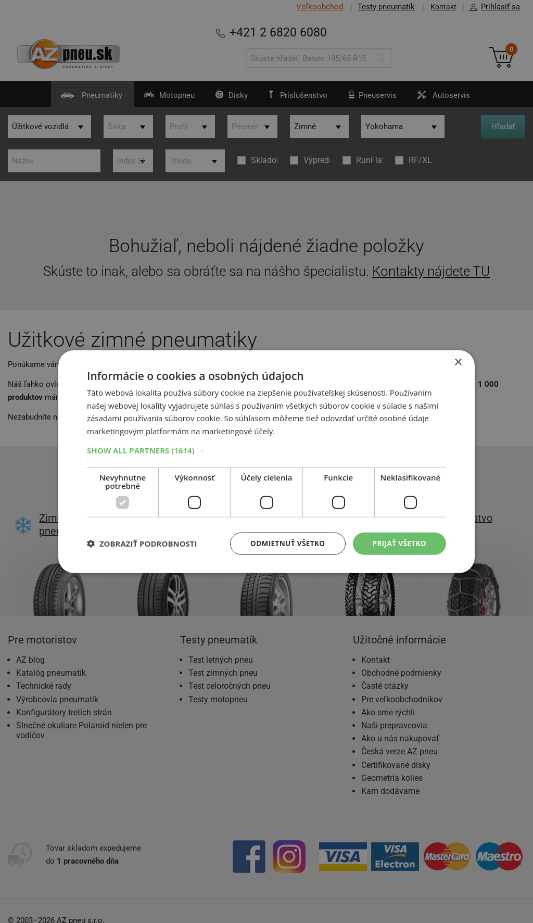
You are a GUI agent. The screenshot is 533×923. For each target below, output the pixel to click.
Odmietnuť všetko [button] (284, 543)
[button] (266, 449)
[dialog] (266, 461)
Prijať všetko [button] (398, 543)
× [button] (458, 361)
